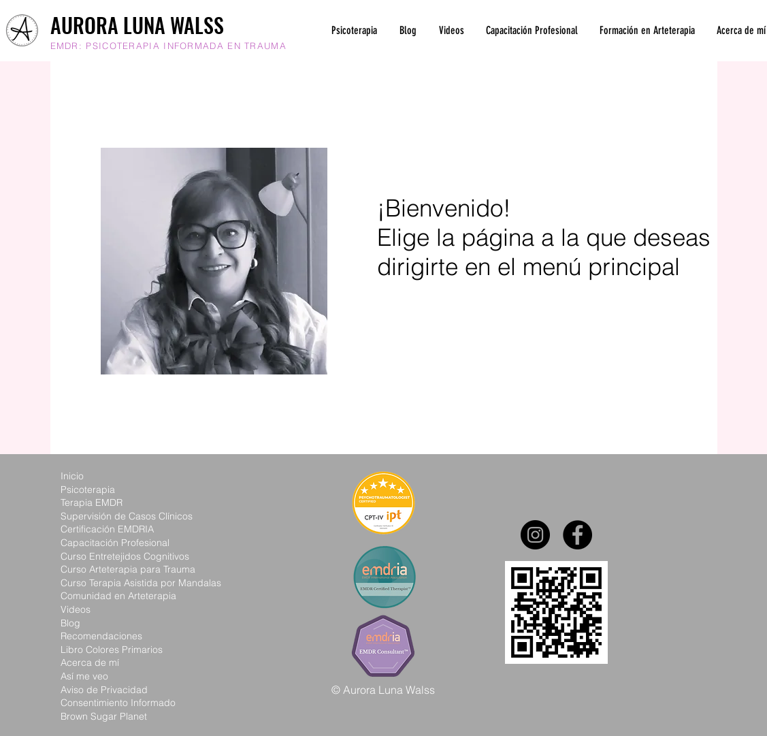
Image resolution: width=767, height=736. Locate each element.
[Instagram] (535, 534)
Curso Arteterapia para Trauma (128, 569)
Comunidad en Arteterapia (118, 596)
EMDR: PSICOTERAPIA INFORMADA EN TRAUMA (168, 45)
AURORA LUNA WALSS (137, 25)
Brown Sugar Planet (104, 716)
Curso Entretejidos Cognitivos (125, 556)
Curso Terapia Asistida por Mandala (138, 583)
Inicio (72, 476)
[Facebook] (577, 534)
